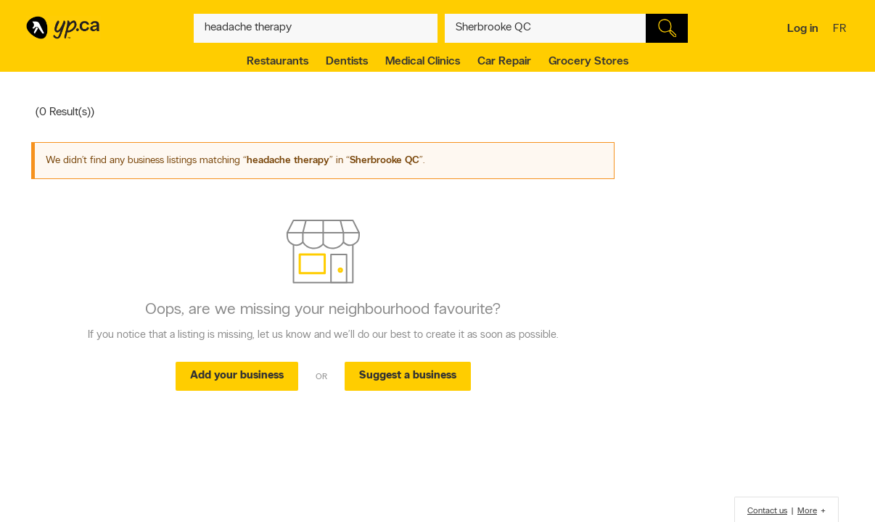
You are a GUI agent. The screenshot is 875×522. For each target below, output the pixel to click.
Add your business (237, 375)
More (807, 511)
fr (841, 29)
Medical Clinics (422, 61)
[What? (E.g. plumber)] (316, 28)
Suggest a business (407, 375)
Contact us (767, 511)
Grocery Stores (588, 61)
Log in (802, 29)
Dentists (347, 61)
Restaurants (277, 61)
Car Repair (504, 61)
